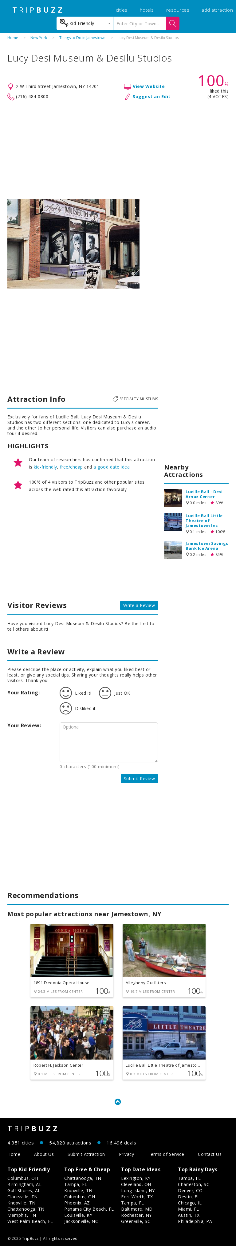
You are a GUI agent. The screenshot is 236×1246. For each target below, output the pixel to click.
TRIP (38, 10)
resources (178, 10)
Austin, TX (188, 1215)
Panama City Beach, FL (89, 1209)
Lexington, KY (136, 1178)
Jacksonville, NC (81, 1221)
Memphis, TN (21, 1215)
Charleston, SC (193, 1184)
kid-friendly (45, 467)
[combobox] (85, 23)
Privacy (126, 1154)
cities (122, 10)
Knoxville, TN (21, 1203)
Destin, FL (189, 1197)
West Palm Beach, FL (30, 1221)
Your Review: (24, 725)
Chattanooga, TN (26, 1209)
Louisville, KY (78, 1215)
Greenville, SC (135, 1221)
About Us (44, 1154)
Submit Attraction (86, 1154)
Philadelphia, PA (195, 1221)
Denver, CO (190, 1190)
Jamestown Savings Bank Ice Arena (207, 546)
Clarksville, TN (22, 1197)
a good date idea (111, 467)
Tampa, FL (75, 1184)
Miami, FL (188, 1209)
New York (38, 37)
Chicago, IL (190, 1203)
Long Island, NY (138, 1190)
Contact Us (210, 1154)
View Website (149, 86)
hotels (147, 10)
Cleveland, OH (136, 1184)
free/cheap (71, 467)
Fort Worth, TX (137, 1197)
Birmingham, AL (24, 1184)
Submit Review (139, 778)
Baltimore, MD (137, 1209)
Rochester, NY (136, 1215)
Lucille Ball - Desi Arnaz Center (204, 494)
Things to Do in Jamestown (82, 37)
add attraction (217, 10)
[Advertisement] (118, 150)
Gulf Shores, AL (24, 1190)
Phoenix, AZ (77, 1203)
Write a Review (139, 605)
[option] (73, 244)
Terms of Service (166, 1154)
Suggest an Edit (152, 96)
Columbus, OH (22, 1178)
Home (12, 37)
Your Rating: (23, 692)
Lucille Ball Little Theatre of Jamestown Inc (204, 520)
